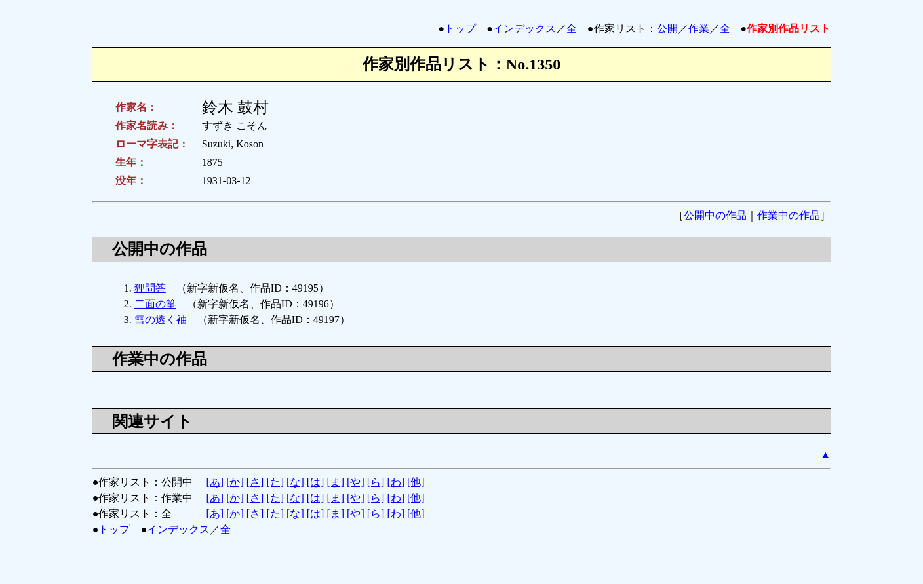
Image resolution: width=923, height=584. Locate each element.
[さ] (255, 482)
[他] (416, 482)
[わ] (395, 482)
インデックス (524, 28)
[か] (235, 482)
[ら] (376, 482)
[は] (315, 482)
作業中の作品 (788, 215)
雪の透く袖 (160, 319)
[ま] (335, 482)
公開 (667, 28)
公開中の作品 (715, 215)
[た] (275, 482)
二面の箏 (155, 303)
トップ (460, 28)
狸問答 (150, 288)
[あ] (215, 482)
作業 (698, 28)
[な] (295, 482)
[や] (355, 482)
